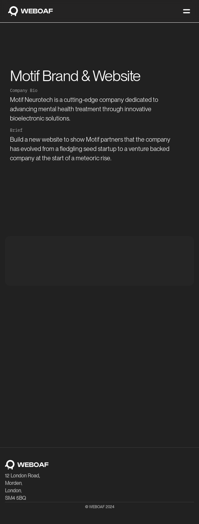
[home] (29, 11)
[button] (186, 11)
